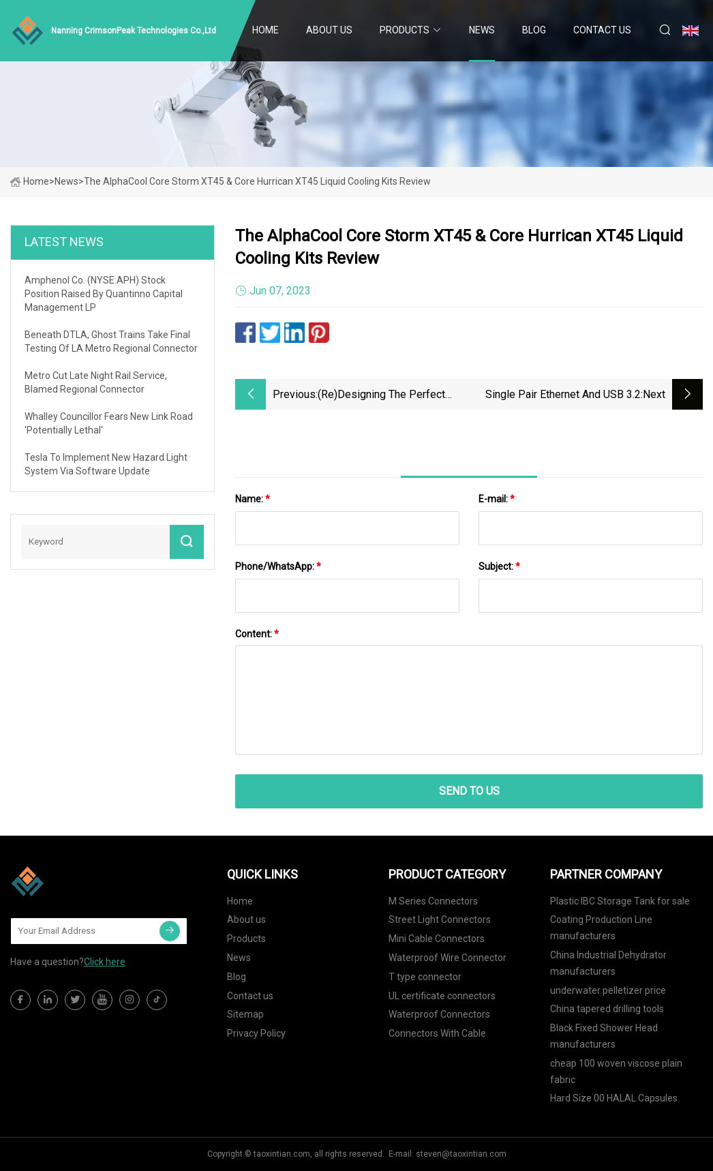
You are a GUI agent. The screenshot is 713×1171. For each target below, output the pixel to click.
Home (265, 30)
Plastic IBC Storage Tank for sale (620, 901)
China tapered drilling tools (607, 1008)
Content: (257, 633)
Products (404, 30)
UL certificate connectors (442, 995)
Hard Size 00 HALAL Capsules (614, 1098)
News (482, 30)
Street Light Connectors (440, 919)
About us (329, 30)
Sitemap (245, 1014)
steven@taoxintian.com (461, 1154)
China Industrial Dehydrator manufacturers (608, 963)
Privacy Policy (256, 1033)
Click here (104, 961)
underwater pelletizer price (608, 990)
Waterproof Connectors (439, 1014)
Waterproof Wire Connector (447, 957)
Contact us (602, 30)
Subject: (499, 566)
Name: (252, 498)
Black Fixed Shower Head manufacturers (604, 1036)
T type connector (425, 976)
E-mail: (497, 498)
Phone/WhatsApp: (278, 566)
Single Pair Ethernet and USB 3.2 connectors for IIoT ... (563, 396)
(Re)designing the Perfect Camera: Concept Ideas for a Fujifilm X (387, 396)
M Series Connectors (433, 901)
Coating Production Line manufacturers (601, 927)
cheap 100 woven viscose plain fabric (616, 1071)
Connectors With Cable (437, 1033)
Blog (534, 30)
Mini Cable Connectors (437, 938)
